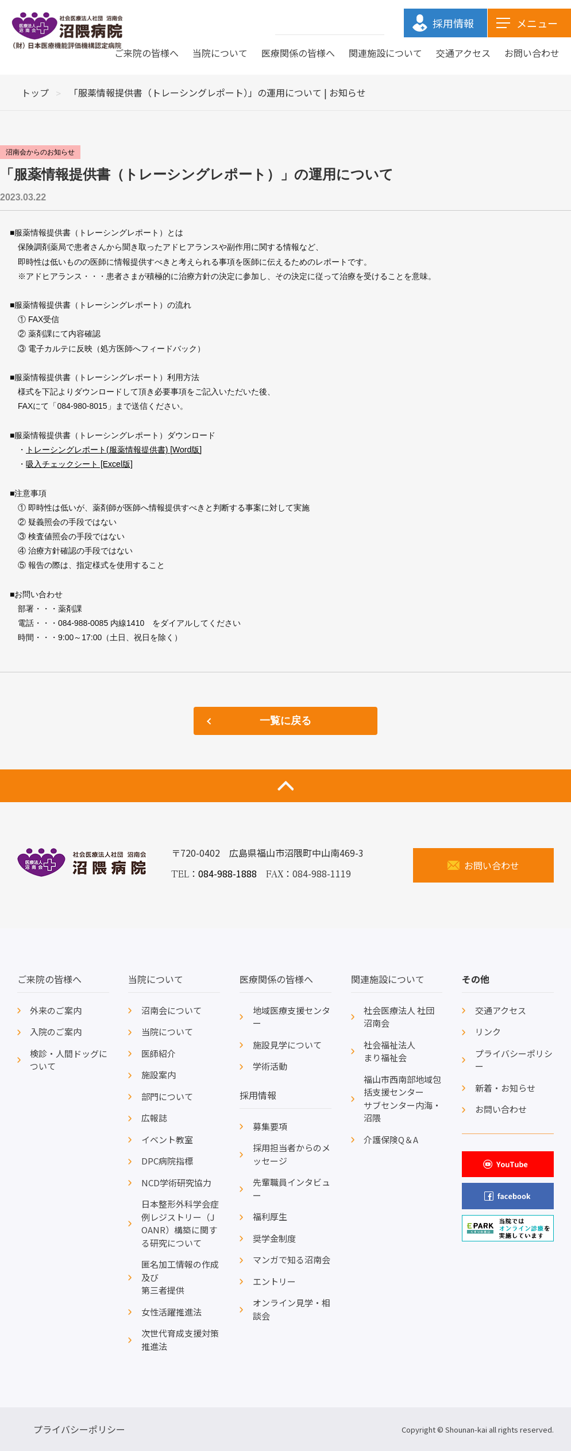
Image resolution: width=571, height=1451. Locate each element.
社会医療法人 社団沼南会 (399, 1017)
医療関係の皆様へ (298, 53)
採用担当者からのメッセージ (291, 1154)
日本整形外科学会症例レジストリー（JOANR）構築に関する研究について (180, 1223)
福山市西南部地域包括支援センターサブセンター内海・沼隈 (402, 1098)
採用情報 (258, 1095)
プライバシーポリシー (514, 1060)
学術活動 (270, 1066)
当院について (220, 53)
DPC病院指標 (167, 1161)
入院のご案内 (56, 1032)
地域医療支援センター (291, 1017)
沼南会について (171, 1010)
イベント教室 (167, 1139)
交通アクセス (463, 53)
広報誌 (154, 1118)
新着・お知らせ (505, 1088)
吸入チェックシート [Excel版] (79, 464)
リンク (488, 1032)
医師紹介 (158, 1053)
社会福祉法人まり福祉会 (389, 1051)
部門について (167, 1096)
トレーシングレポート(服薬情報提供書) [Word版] (114, 449)
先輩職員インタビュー (291, 1188)
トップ (35, 92)
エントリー (274, 1281)
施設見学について (287, 1045)
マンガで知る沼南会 (291, 1259)
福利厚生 (270, 1216)
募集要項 (270, 1126)
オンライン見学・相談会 (291, 1309)
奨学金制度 (274, 1238)
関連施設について (385, 53)
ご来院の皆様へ (146, 53)
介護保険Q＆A (391, 1139)
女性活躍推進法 (171, 1312)
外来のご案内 (56, 1010)
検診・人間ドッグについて (68, 1060)
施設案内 (158, 1075)
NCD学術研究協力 (176, 1183)
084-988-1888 (227, 873)
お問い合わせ (532, 53)
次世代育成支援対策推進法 (180, 1339)
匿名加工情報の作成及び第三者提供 (180, 1277)
